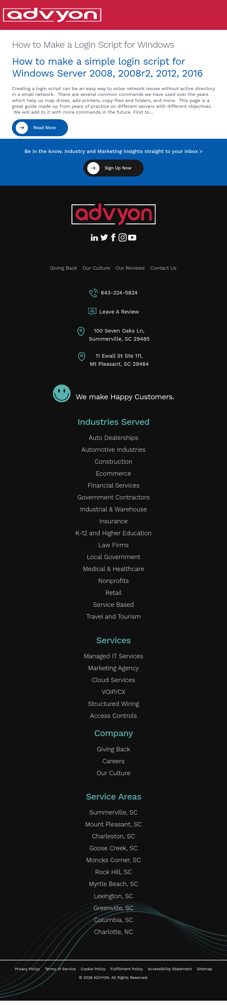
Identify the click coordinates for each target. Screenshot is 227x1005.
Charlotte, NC (113, 936)
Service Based (113, 606)
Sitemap (204, 973)
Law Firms (113, 546)
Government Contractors (113, 498)
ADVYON (101, 982)
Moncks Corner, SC (113, 863)
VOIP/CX (114, 694)
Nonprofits (113, 582)
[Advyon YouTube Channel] (131, 237)
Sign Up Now (117, 167)
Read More (44, 127)
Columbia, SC (113, 924)
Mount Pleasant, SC (113, 827)
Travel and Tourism (113, 618)
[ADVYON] (52, 14)
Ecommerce (113, 474)
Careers (113, 764)
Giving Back (63, 268)
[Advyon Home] (113, 214)
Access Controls (113, 718)
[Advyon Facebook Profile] (113, 237)
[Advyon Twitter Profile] (104, 237)
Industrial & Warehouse (114, 510)
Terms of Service (60, 973)
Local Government (113, 558)
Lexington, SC (114, 900)
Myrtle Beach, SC (113, 887)
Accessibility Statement (170, 973)
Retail (113, 594)
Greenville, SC (113, 911)
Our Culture (96, 268)
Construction (113, 461)
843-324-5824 (119, 292)
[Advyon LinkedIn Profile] (95, 237)
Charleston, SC (113, 839)
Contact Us (163, 268)
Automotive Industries (113, 450)
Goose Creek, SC (113, 851)
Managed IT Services (113, 658)
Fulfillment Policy (127, 973)
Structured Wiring (113, 706)
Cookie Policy (93, 973)
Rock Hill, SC (113, 875)
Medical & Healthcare (113, 570)
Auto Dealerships (114, 437)
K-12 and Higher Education (113, 534)
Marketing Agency (113, 670)
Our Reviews (130, 268)
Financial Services (113, 486)
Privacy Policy (27, 973)
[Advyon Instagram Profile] (122, 237)
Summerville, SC (113, 815)
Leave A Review (119, 311)
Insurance (113, 522)
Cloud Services (113, 682)
